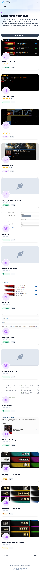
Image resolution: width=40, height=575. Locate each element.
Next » (36, 555)
